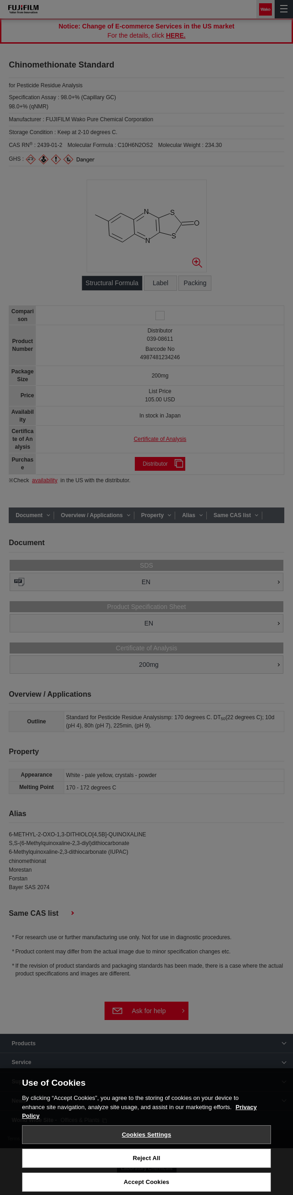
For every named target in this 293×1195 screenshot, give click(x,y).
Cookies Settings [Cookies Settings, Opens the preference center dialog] (146, 1138)
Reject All (146, 1161)
